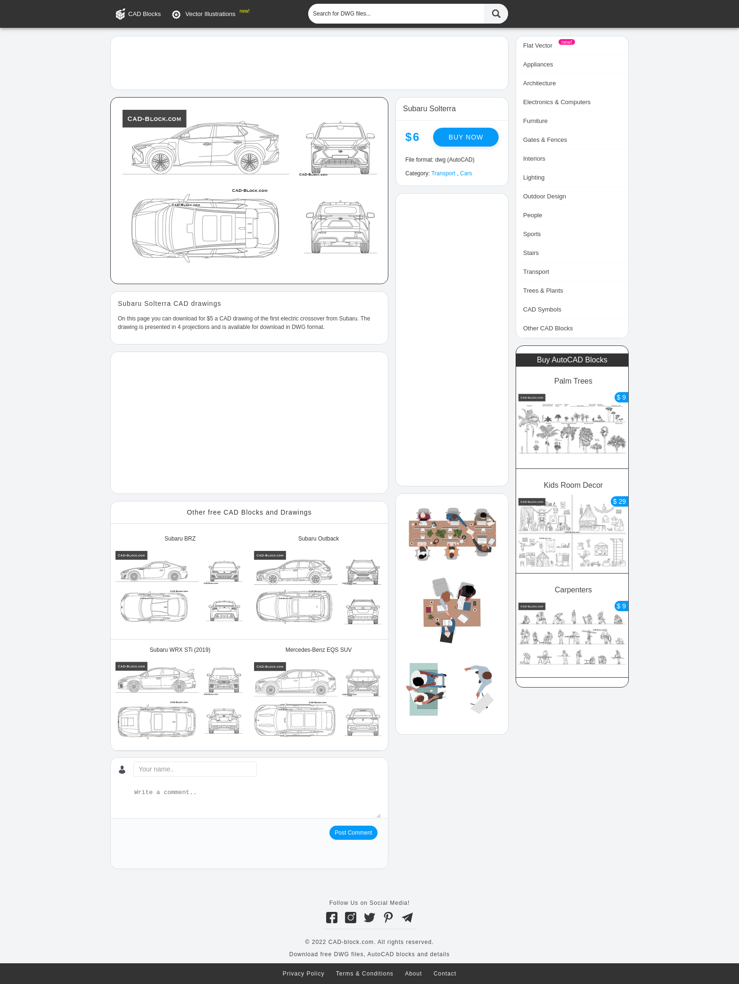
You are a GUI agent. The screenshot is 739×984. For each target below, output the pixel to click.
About (413, 973)
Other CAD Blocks (548, 328)
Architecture (539, 83)
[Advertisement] (309, 62)
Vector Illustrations (210, 13)
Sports (532, 234)
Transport (443, 173)
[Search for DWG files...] (396, 14)
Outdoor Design (544, 196)
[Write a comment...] (256, 803)
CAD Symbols (542, 309)
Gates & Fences (545, 139)
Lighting (534, 177)
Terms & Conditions (365, 973)
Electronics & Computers (557, 102)
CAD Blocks (144, 13)
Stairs (531, 252)
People (532, 215)
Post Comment (353, 832)
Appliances (538, 64)
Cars (466, 173)
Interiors (534, 158)
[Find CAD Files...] (496, 14)
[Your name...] (195, 769)
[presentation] (189, 844)
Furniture (535, 120)
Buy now (466, 137)
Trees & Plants (543, 290)
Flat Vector (537, 45)
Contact (445, 973)
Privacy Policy (304, 973)
